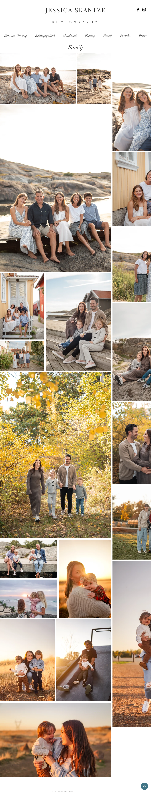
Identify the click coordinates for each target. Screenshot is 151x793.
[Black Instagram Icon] (144, 9)
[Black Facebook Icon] (138, 9)
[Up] (144, 786)
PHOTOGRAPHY (75, 22)
